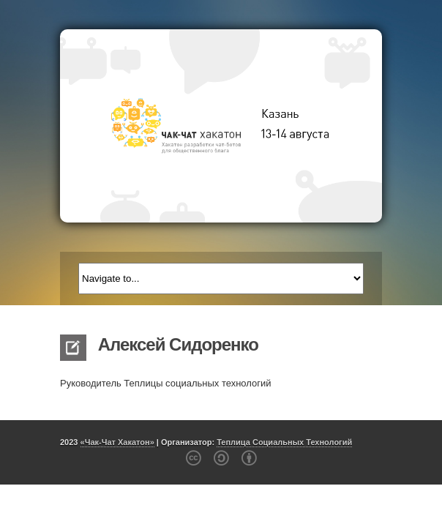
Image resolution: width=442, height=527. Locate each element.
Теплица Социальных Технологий (284, 442)
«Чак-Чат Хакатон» (117, 442)
